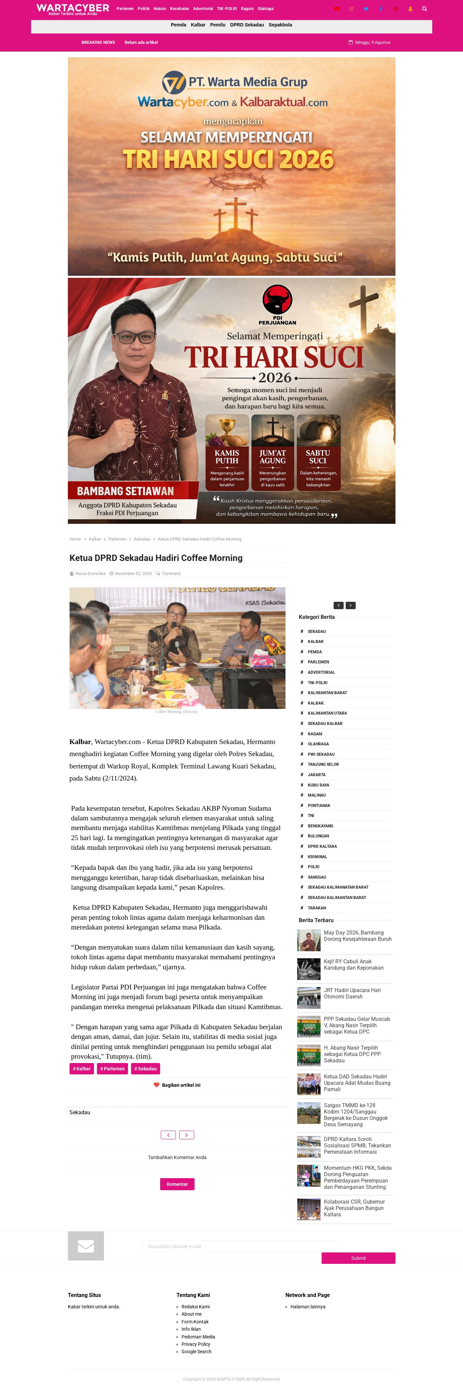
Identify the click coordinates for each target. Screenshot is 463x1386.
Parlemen (318, 662)
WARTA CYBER (231, 1375)
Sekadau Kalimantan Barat (337, 897)
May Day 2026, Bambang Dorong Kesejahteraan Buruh (358, 935)
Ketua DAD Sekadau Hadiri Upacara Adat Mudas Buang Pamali (357, 1082)
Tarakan (317, 908)
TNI (311, 815)
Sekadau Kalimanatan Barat (338, 887)
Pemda (178, 24)
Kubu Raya (318, 785)
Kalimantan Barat (327, 692)
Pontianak (319, 805)
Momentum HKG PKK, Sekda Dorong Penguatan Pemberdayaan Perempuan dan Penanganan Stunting (358, 1177)
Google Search (197, 1348)
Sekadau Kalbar (325, 723)
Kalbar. (316, 703)
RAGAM (315, 734)
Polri (314, 867)
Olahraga (318, 744)
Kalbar (198, 24)
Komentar (177, 1184)
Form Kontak (195, 1318)
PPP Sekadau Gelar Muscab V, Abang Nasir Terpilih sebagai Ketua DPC (357, 1025)
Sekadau (317, 631)
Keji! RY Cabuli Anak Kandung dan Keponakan (354, 964)
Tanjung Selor (323, 764)
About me (192, 1310)
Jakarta (317, 774)
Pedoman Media (198, 1333)
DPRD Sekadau (247, 24)
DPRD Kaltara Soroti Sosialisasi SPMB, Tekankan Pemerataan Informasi (357, 1145)
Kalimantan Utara (327, 713)
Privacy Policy (196, 1340)
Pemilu (218, 24)
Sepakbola (280, 24)
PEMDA (315, 652)
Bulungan (318, 836)
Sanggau (317, 877)
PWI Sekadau (321, 754)
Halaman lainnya (308, 1303)
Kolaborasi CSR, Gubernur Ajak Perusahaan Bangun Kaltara (354, 1208)
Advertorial (321, 672)
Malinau (317, 795)
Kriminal (317, 856)
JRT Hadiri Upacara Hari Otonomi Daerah (352, 993)
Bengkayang (320, 826)
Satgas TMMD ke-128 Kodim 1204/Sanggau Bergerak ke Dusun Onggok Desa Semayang (356, 1115)
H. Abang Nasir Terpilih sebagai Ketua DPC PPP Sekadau (352, 1054)
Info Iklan (191, 1325)
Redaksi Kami (196, 1303)
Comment (172, 573)
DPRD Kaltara (322, 846)
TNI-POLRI (318, 682)
